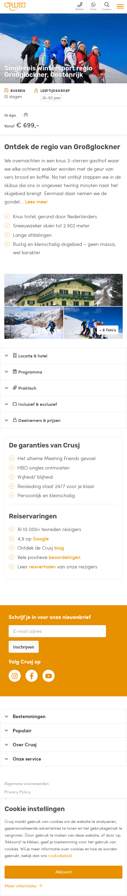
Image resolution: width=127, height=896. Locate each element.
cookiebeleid (60, 855)
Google (41, 538)
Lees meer (36, 201)
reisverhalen (42, 566)
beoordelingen (64, 557)
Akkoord (63, 872)
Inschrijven (23, 647)
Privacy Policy (17, 791)
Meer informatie (20, 885)
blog (59, 547)
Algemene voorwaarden (26, 783)
